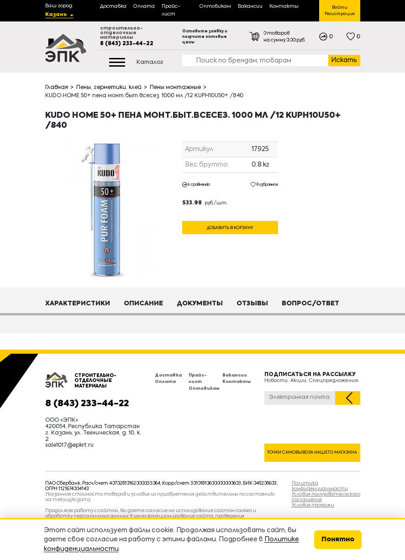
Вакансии (234, 375)
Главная (56, 87)
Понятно (337, 539)
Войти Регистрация (340, 10)
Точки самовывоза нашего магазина (312, 452)
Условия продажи (313, 505)
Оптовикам (204, 389)
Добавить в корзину (230, 228)
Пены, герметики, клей (109, 87)
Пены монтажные (175, 87)
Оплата (165, 382)
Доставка (168, 375)
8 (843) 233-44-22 (126, 44)
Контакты (236, 382)
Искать (344, 60)
